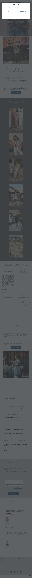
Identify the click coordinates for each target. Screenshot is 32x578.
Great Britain (22, 11)
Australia (9, 15)
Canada (23, 15)
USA (9, 11)
